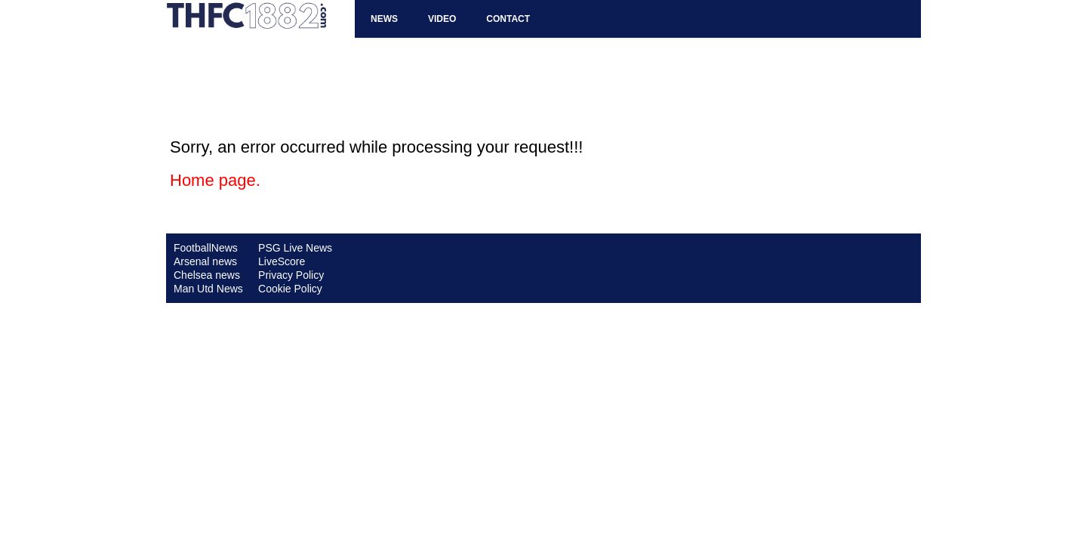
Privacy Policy (291, 275)
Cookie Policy (290, 289)
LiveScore (281, 261)
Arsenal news (205, 261)
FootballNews (206, 248)
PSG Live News (295, 248)
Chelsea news (207, 275)
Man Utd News (208, 289)
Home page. (215, 180)
